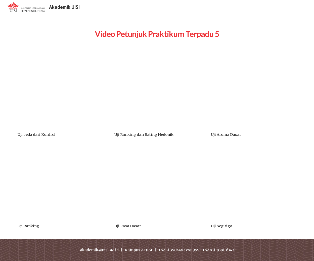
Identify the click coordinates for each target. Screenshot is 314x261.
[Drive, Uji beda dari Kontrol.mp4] (60, 95)
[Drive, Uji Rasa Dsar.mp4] (157, 186)
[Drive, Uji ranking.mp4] (60, 186)
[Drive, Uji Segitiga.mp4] (253, 186)
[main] (157, 31)
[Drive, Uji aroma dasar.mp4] (253, 95)
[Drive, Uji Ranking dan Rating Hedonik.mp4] (157, 95)
